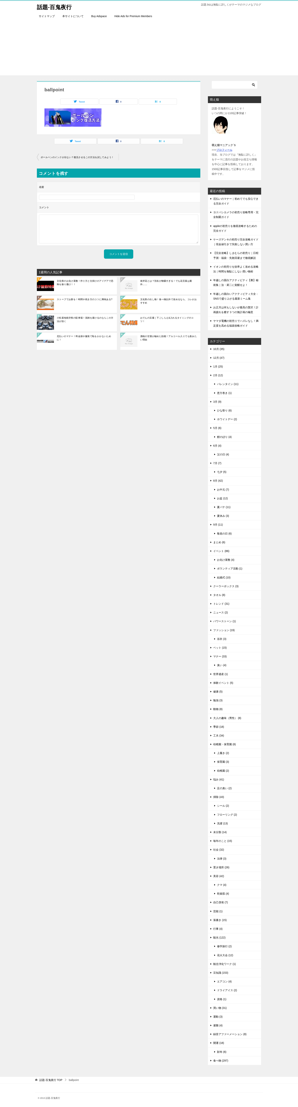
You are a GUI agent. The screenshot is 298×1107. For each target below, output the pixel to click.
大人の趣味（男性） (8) (227, 718)
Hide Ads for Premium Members (133, 16)
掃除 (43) (218, 796)
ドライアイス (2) (227, 990)
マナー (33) (220, 656)
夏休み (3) (223, 515)
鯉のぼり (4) (224, 436)
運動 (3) (218, 1016)
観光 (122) (219, 937)
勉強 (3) (218, 700)
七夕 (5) (221, 471)
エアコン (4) (224, 981)
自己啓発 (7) (220, 902)
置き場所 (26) (221, 867)
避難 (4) (218, 1025)
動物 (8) (218, 709)
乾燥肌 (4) (223, 893)
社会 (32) (218, 849)
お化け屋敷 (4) (225, 559)
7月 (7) (217, 463)
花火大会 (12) (225, 955)
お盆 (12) (222, 498)
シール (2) (223, 805)
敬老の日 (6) (224, 533)
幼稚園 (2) (223, 770)
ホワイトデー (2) (227, 419)
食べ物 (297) (220, 1060)
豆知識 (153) (220, 972)
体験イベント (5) (223, 682)
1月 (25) (218, 366)
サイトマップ (47, 16)
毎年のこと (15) (222, 840)
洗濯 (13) (222, 823)
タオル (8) (219, 594)
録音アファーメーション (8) (229, 1034)
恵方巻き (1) (224, 392)
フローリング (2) (227, 814)
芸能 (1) (218, 911)
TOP (50, 1080)
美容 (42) (218, 876)
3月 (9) (217, 401)
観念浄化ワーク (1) (224, 963)
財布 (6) (221, 1051)
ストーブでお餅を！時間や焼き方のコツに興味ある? (84, 299)
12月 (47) (218, 357)
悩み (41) (218, 779)
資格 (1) (221, 999)
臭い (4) (221, 665)
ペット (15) (220, 647)
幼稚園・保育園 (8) (224, 744)
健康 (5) (218, 691)
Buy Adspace (99, 16)
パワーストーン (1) (224, 621)
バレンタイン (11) (228, 384)
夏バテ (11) (224, 507)
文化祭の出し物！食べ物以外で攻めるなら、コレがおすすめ (168, 301)
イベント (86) (221, 551)
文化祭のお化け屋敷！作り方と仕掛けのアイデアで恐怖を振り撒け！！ (85, 283)
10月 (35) (218, 349)
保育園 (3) (223, 761)
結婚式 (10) (224, 577)
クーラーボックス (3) (226, 586)
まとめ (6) (219, 542)
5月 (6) (217, 427)
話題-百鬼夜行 (55, 6)
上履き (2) (223, 753)
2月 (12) (218, 375)
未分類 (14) (220, 832)
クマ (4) (221, 884)
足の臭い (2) (224, 788)
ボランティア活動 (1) (229, 568)
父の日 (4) (223, 454)
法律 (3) (221, 858)
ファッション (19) (224, 630)
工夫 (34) (218, 735)
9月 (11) (218, 524)
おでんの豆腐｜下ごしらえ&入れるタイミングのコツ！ (167, 320)
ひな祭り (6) (224, 410)
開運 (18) (218, 1042)
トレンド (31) (221, 603)
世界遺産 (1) (220, 674)
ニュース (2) (220, 612)
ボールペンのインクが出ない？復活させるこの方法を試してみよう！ (77, 157)
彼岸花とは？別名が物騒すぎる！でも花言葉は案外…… (166, 283)
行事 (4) (218, 928)
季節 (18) (218, 726)
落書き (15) (220, 920)
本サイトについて (73, 16)
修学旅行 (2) (224, 946)
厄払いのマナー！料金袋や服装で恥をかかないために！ (84, 338)
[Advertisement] (149, 48)
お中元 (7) (223, 489)
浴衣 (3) (221, 638)
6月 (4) (217, 445)
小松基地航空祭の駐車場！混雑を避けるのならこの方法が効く (85, 320)
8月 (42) (218, 480)
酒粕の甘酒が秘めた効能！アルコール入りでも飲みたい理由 (168, 338)
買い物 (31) (220, 1007)
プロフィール (224, 149)
